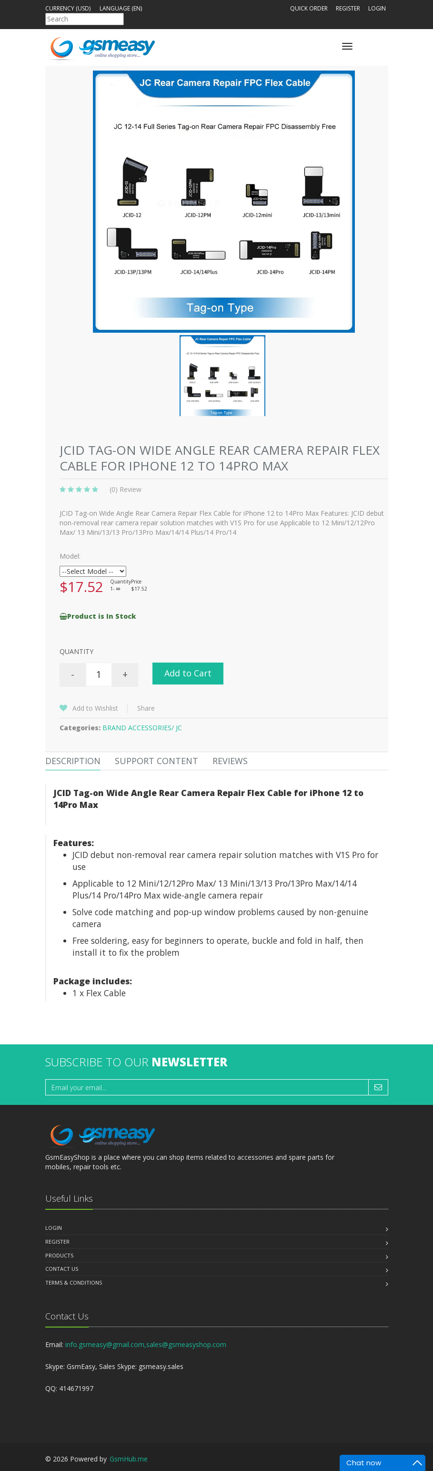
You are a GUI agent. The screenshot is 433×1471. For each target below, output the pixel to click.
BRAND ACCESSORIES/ (139, 727)
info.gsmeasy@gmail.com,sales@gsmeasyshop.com (145, 1344)
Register (348, 8)
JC (179, 727)
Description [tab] (73, 760)
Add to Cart (187, 673)
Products (59, 1255)
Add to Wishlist (95, 708)
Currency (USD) (68, 8)
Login (377, 8)
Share (146, 708)
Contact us (61, 1268)
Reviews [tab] (230, 760)
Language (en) (121, 8)
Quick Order (309, 8)
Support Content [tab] (156, 760)
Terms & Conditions (73, 1282)
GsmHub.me (129, 1458)
